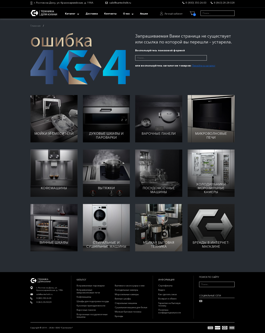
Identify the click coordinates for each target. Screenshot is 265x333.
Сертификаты (165, 285)
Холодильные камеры (126, 290)
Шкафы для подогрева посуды (93, 301)
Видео (161, 290)
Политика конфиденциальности (169, 311)
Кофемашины (84, 296)
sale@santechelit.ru (120, 2)
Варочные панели (86, 310)
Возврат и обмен (167, 298)
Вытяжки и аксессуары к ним (129, 285)
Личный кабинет (173, 13)
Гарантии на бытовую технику (169, 304)
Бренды (119, 316)
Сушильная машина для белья (131, 307)
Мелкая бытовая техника (128, 311)
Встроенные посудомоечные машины (92, 315)
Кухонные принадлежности (91, 305)
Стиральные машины (126, 303)
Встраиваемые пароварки (91, 285)
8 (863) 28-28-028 (224, 2)
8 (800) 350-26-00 (196, 2)
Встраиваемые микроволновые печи (88, 291)
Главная (35, 25)
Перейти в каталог (203, 65)
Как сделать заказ (167, 294)
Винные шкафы (123, 298)
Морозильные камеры (127, 294)
